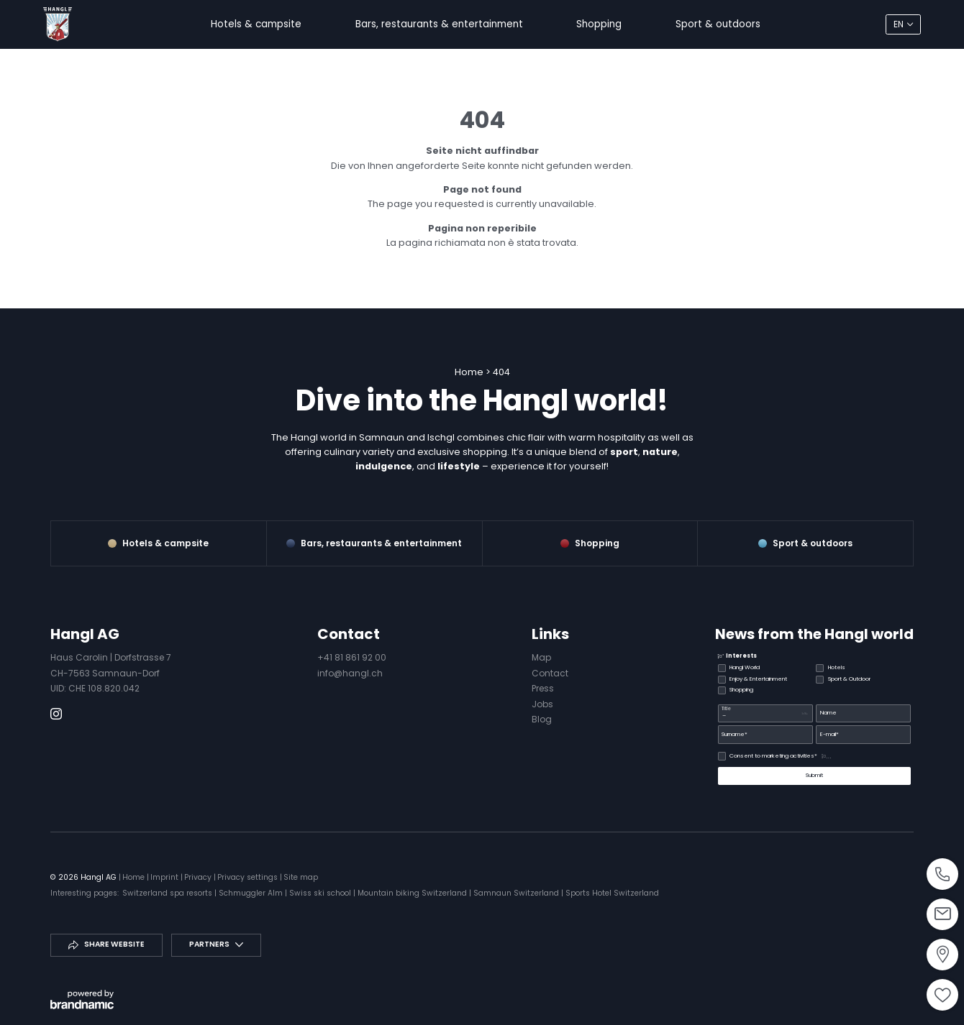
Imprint (165, 877)
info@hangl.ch (350, 673)
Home (470, 372)
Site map (300, 877)
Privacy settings (248, 877)
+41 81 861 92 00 (351, 657)
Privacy (199, 877)
